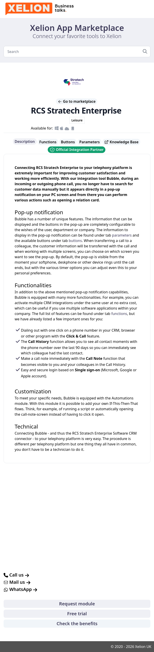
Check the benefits (77, 623)
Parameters (89, 141)
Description (25, 141)
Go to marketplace (77, 101)
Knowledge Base (121, 142)
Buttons (68, 141)
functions (119, 313)
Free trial (77, 614)
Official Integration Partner (77, 150)
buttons (75, 240)
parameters (122, 235)
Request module (77, 604)
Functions (48, 141)
